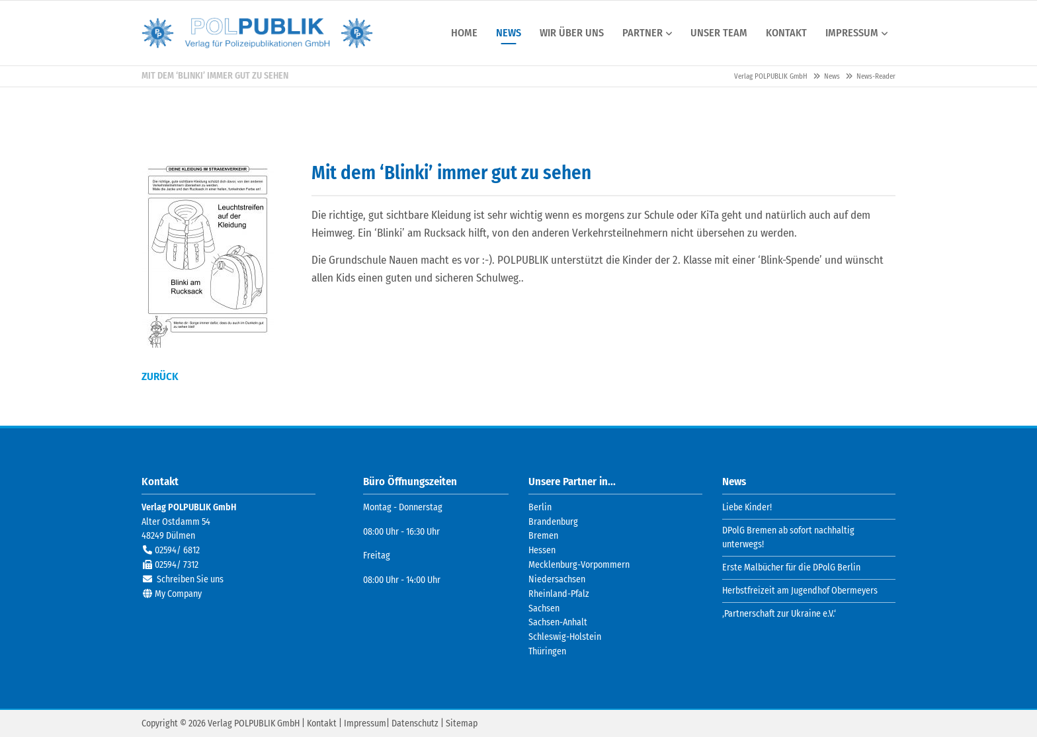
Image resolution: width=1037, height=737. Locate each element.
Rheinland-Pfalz (558, 593)
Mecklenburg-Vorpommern (579, 564)
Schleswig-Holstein (564, 636)
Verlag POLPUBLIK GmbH (257, 33)
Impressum (365, 722)
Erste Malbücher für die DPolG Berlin (791, 567)
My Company (178, 593)
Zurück (160, 376)
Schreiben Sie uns (190, 578)
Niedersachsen (556, 578)
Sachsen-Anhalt (557, 622)
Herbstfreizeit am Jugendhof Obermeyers (800, 590)
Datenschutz (415, 722)
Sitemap (461, 722)
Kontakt (322, 722)
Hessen (542, 550)
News (832, 76)
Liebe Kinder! (747, 506)
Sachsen (544, 607)
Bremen (543, 535)
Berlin (540, 506)
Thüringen (547, 650)
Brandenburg (553, 521)
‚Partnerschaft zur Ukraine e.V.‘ (779, 613)
